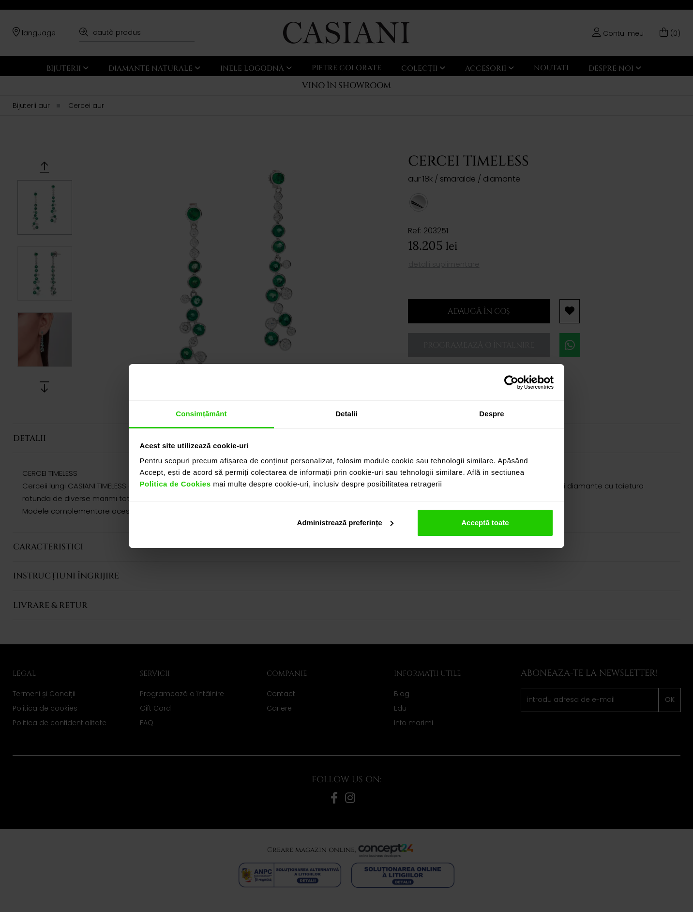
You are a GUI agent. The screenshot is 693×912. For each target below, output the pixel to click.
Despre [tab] (491, 414)
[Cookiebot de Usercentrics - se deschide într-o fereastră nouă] (511, 382)
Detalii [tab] (346, 414)
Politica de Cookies (175, 484)
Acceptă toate (485, 522)
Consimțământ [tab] (201, 414)
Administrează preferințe (345, 522)
